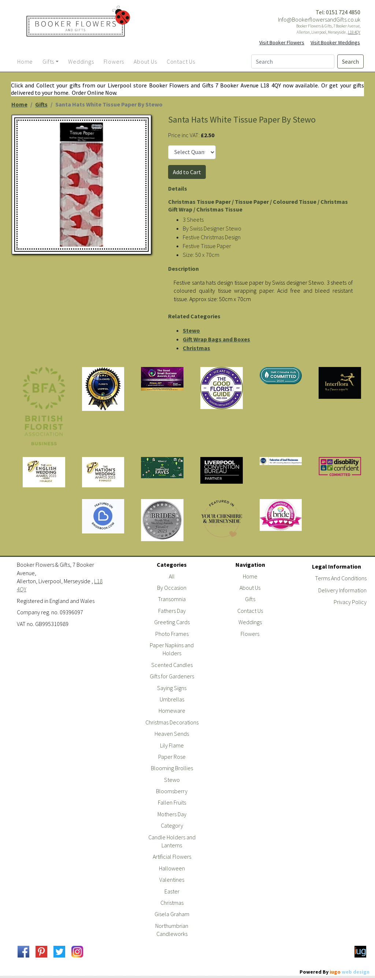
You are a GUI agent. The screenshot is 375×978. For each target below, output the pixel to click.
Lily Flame (172, 745)
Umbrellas (172, 699)
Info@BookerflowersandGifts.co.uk (319, 19)
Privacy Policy (350, 602)
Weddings (250, 622)
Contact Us (250, 610)
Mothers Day (171, 814)
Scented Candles (172, 664)
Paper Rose (172, 756)
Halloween (172, 868)
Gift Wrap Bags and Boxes (216, 339)
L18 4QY (354, 32)
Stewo (191, 330)
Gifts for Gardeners (172, 676)
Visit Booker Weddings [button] (335, 42)
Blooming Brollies (172, 768)
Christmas (196, 348)
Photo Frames (172, 633)
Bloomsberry (172, 791)
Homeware (172, 710)
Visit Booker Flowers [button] (281, 42)
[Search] (292, 61)
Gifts (41, 104)
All (172, 576)
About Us (250, 587)
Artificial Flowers (172, 856)
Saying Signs (171, 688)
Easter (171, 891)
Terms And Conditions (341, 578)
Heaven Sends (172, 733)
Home (19, 104)
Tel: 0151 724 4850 (338, 12)
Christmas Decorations (171, 722)
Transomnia (172, 599)
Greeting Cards (172, 622)
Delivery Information (342, 590)
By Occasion (171, 587)
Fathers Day (172, 610)
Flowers (250, 633)
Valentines (171, 879)
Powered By (335, 971)
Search (350, 61)
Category (172, 825)
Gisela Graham (172, 914)
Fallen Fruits (172, 802)
